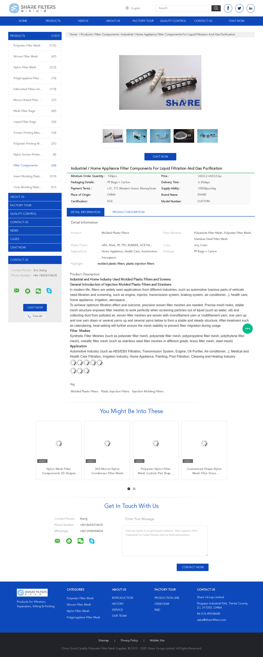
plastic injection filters (115, 391)
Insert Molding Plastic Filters (35, 176)
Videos (83, 21)
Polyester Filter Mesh (35, 46)
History (117, 604)
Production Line (167, 598)
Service (117, 609)
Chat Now (236, 21)
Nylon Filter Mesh (35, 67)
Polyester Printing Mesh (35, 144)
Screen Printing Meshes (35, 133)
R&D (157, 609)
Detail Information (85, 212)
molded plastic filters (84, 391)
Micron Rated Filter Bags (35, 100)
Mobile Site (157, 640)
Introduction (122, 598)
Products (53, 21)
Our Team (119, 615)
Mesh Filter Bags (35, 111)
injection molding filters (147, 391)
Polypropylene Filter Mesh (35, 78)
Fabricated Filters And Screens (35, 89)
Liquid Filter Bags (35, 122)
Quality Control (173, 21)
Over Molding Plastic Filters (35, 187)
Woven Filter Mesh (35, 56)
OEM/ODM (162, 604)
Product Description (128, 212)
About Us (113, 21)
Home (23, 21)
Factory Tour (143, 21)
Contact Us (203, 21)
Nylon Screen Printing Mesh (35, 155)
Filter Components (35, 165)
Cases (14, 239)
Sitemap (103, 640)
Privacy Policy (129, 640)
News (14, 230)
